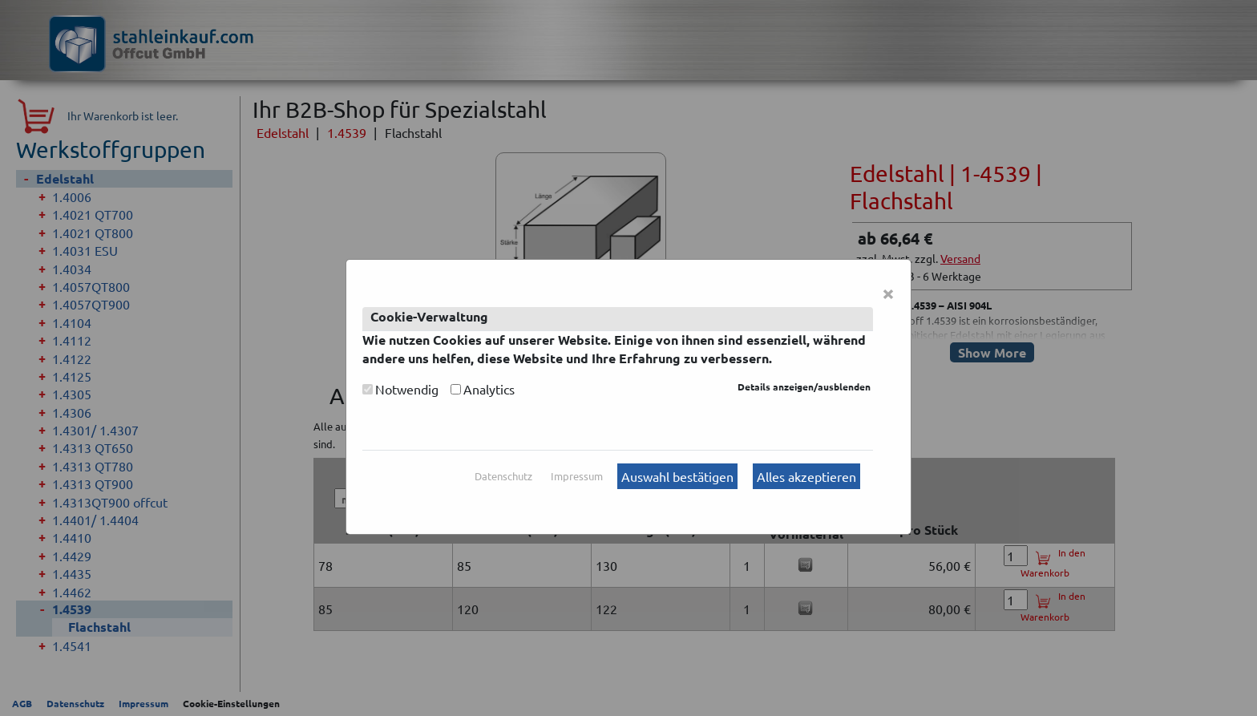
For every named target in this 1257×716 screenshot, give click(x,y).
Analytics (489, 389)
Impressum (577, 476)
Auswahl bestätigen (677, 476)
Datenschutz (503, 476)
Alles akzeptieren (806, 476)
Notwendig (407, 389)
